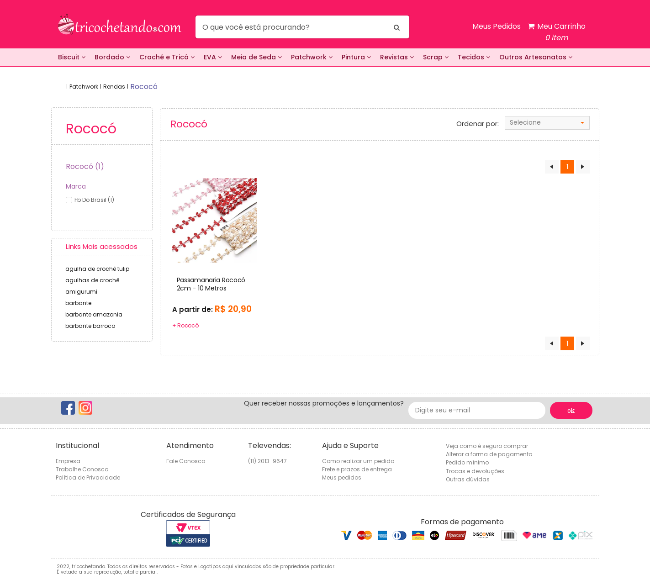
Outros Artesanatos (535, 57)
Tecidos (474, 57)
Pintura (356, 57)
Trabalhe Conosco (82, 469)
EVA (213, 57)
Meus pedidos (341, 477)
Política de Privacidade (88, 477)
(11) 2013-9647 (267, 461)
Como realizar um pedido (358, 461)
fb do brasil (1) (94, 200)
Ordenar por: (477, 123)
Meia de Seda (256, 57)
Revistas (397, 57)
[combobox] (547, 123)
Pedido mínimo (467, 462)
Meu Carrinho (557, 32)
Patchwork (312, 57)
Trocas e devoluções (475, 471)
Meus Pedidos (496, 26)
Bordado (112, 57)
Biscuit (71, 57)
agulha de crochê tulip (97, 269)
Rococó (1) (85, 166)
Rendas (114, 86)
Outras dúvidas (468, 479)
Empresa (68, 461)
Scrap (436, 57)
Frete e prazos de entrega (357, 469)
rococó (144, 86)
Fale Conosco (185, 461)
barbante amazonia (93, 314)
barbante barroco (90, 326)
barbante (78, 303)
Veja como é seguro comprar (487, 446)
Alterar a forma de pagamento (489, 454)
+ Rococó (185, 325)
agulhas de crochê (92, 280)
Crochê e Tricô (167, 57)
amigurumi (81, 291)
